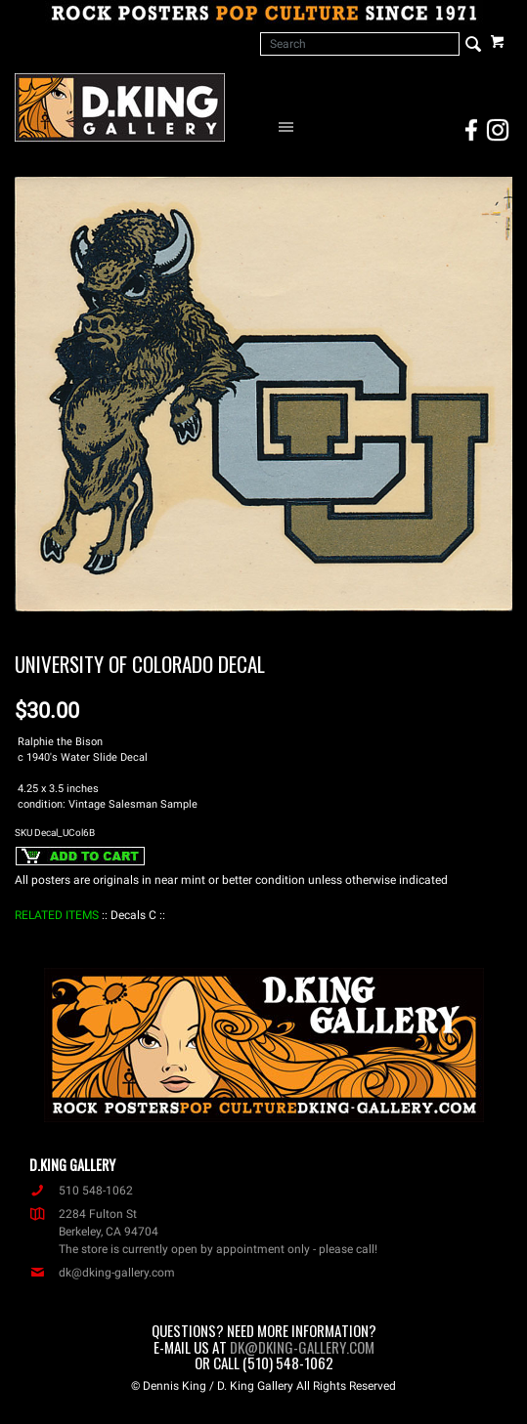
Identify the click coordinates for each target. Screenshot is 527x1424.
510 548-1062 (81, 1190)
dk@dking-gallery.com (102, 1272)
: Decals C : (133, 915)
